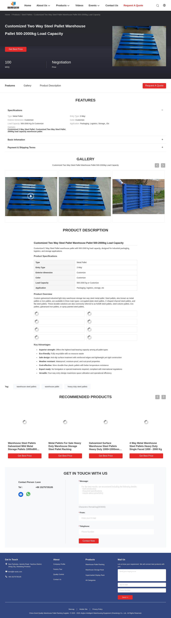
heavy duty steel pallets (77, 387)
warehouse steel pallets (26, 387)
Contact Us (57, 579)
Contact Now (89, 541)
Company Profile (59, 564)
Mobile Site (83, 609)
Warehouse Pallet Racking (95, 564)
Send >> (125, 597)
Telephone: (85, 526)
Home (7, 15)
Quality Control (58, 574)
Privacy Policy (97, 609)
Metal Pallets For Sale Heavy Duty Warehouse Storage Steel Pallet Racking (64, 446)
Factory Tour (57, 569)
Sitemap (71, 609)
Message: (84, 481)
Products (16, 15)
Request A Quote (154, 85)
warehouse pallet (52, 387)
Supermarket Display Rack (95, 575)
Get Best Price (16, 49)
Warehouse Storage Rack (95, 570)
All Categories (91, 580)
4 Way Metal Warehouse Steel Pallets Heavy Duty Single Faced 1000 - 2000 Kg (146, 446)
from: (82, 512)
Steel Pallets (27, 15)
